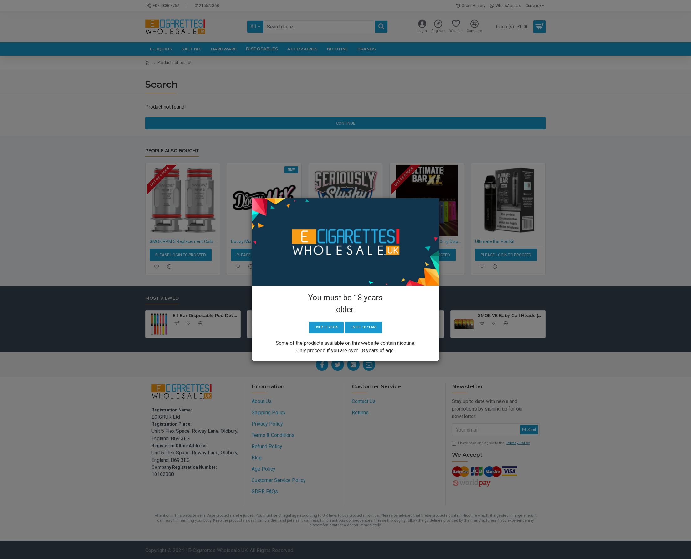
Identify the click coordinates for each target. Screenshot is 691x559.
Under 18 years (366, 327)
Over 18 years (323, 327)
